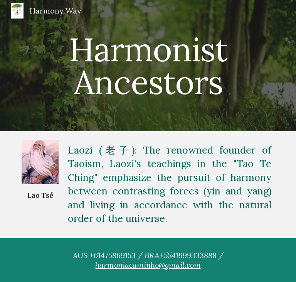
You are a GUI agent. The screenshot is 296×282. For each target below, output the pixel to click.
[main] (148, 66)
